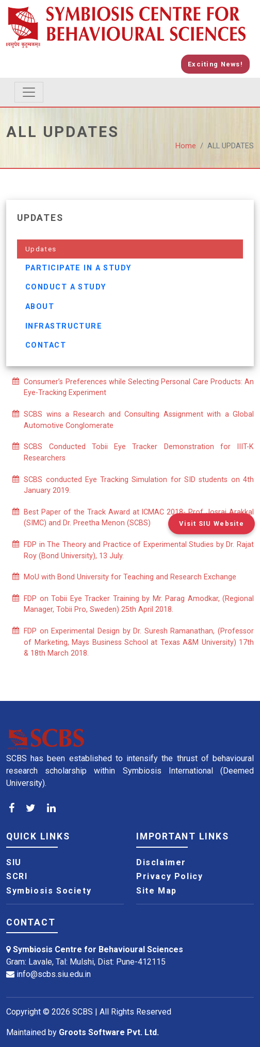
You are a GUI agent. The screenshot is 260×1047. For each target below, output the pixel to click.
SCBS (82, 1012)
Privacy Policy (169, 876)
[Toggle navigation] (28, 92)
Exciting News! (215, 64)
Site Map (156, 891)
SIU (14, 862)
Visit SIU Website (211, 523)
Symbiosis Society (48, 891)
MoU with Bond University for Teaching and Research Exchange (130, 577)
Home (185, 146)
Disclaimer (161, 862)
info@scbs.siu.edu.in (54, 974)
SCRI (16, 876)
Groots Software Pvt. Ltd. (109, 1032)
